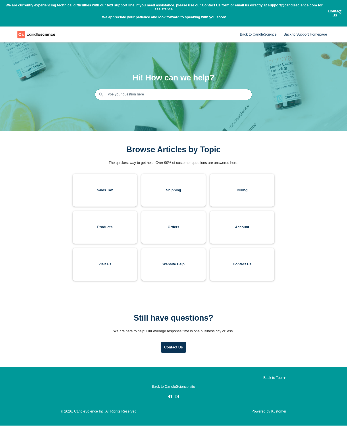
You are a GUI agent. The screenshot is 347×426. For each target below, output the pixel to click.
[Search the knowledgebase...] (173, 94)
